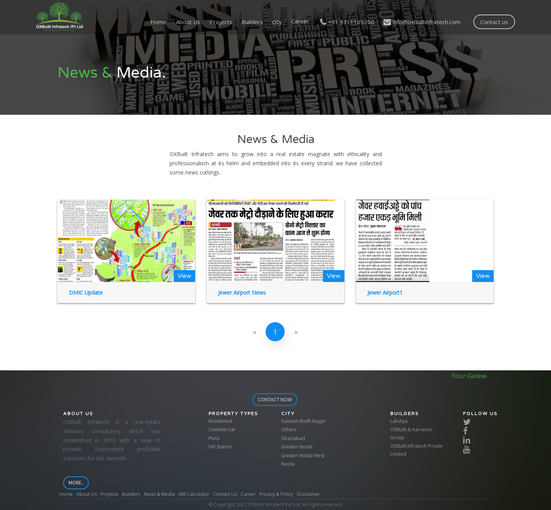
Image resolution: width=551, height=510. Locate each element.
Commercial (222, 429)
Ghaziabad (293, 438)
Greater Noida (297, 446)
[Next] (295, 331)
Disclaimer (308, 494)
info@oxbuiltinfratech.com (421, 22)
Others (288, 429)
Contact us (494, 22)
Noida (288, 464)
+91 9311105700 (347, 22)
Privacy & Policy (276, 494)
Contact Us (225, 494)
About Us (188, 22)
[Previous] (254, 331)
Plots (214, 438)
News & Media (159, 494)
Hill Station (220, 446)
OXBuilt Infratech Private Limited (416, 450)
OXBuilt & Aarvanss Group (411, 433)
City (277, 22)
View (184, 276)
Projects (221, 22)
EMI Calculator (194, 494)
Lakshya (399, 421)
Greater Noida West (302, 455)
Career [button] (300, 21)
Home (158, 22)
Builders (252, 22)
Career (248, 494)
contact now (277, 399)
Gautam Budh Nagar (303, 421)
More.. (78, 482)
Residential (220, 421)
